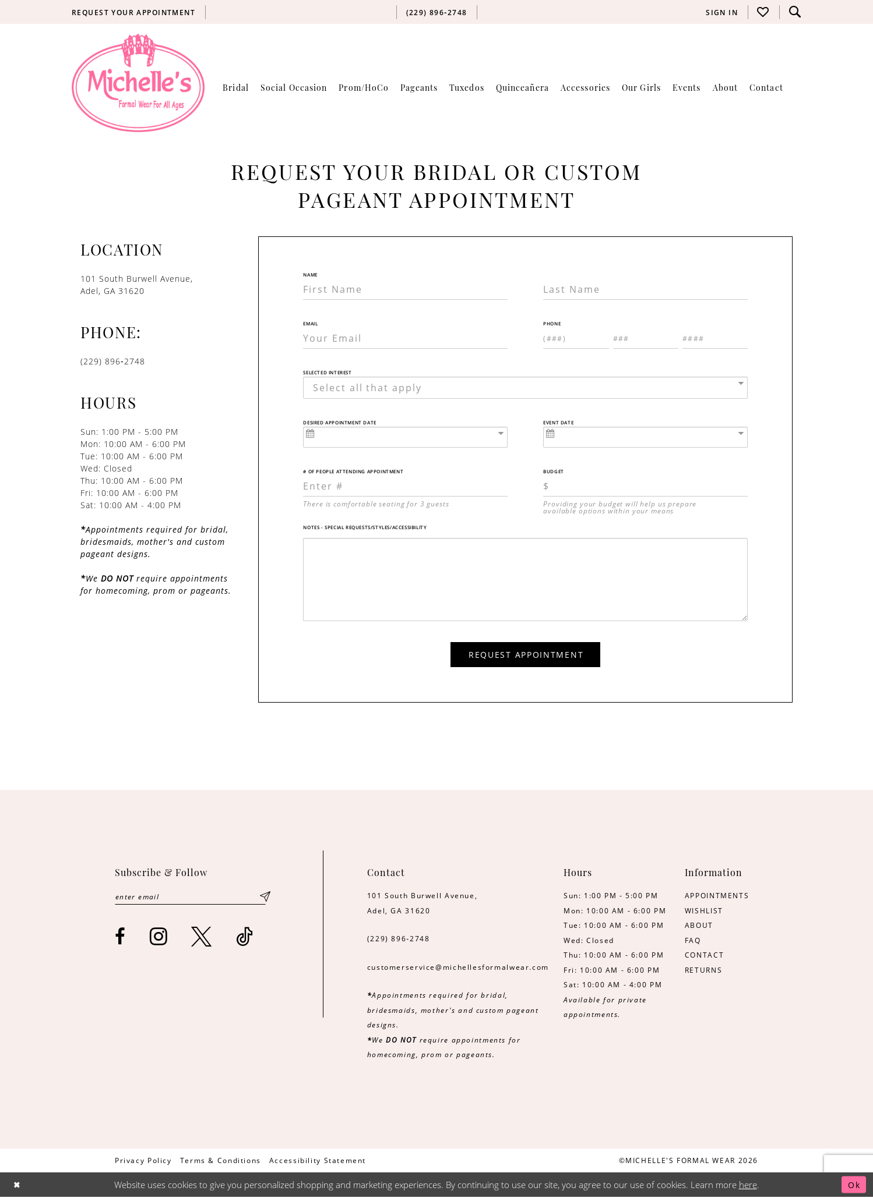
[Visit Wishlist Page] (763, 12)
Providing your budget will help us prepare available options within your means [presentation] (619, 507)
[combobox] (525, 388)
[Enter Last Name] (645, 289)
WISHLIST (704, 911)
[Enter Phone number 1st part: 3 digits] (575, 338)
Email (310, 324)
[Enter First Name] (405, 289)
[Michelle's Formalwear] (138, 83)
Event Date (558, 423)
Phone (552, 324)
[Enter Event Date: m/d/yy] (645, 437)
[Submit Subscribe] (265, 897)
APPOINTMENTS (717, 896)
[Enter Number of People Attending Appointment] (405, 486)
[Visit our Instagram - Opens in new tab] (159, 938)
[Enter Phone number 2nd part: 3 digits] (645, 338)
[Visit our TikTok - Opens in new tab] (245, 938)
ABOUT (699, 926)
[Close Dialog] (18, 1185)
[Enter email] (192, 897)
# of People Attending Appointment (353, 471)
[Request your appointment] (133, 12)
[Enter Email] (405, 338)
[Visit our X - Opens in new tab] (202, 938)
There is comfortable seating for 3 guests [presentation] (376, 503)
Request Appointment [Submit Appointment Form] (526, 655)
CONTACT (704, 955)
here (748, 1186)
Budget (553, 471)
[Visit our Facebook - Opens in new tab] (120, 938)
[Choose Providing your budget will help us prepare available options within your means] (645, 486)
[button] (722, 12)
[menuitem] (133, 12)
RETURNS (703, 971)
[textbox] (529, 387)
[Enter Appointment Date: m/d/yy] (405, 437)
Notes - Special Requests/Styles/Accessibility (365, 527)
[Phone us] (436, 12)
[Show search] (795, 12)
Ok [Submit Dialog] (853, 1186)
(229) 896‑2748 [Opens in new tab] (112, 361)
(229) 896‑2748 (398, 939)
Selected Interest (327, 372)
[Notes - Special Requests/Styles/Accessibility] (525, 580)
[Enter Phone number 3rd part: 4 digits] (715, 338)
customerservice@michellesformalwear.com (458, 968)
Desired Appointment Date (339, 423)
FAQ (693, 941)
